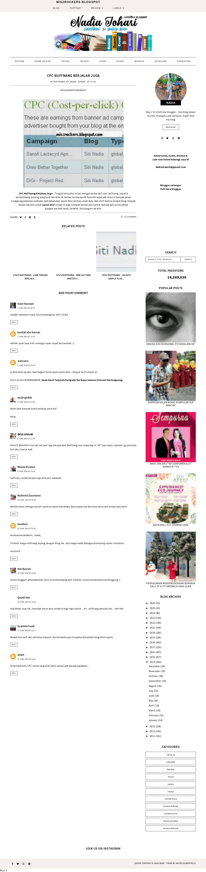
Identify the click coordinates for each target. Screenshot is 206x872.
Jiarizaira (22, 361)
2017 (153, 647)
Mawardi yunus (26, 467)
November (155, 671)
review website (170, 828)
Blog (56, 8)
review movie (170, 813)
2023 (153, 617)
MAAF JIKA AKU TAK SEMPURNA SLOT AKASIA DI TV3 (171, 465)
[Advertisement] (171, 224)
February (154, 715)
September (155, 680)
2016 (153, 652)
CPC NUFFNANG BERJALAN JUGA (73, 75)
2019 (153, 637)
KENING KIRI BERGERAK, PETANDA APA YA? (170, 344)
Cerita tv (171, 754)
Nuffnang (59, 81)
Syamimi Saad (25, 626)
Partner (75, 8)
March (152, 710)
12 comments (128, 216)
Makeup (140, 61)
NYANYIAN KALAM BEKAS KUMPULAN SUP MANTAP (171, 404)
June (152, 695)
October (154, 676)
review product (170, 820)
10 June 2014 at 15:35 (26, 528)
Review (95, 8)
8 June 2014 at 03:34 (26, 365)
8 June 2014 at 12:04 (26, 402)
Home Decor (43, 61)
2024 (153, 613)
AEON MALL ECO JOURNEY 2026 (170, 524)
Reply (13, 322)
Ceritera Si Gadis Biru (153, 863)
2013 (153, 726)
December (155, 666)
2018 (153, 642)
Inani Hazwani (25, 303)
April (152, 705)
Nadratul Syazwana (29, 495)
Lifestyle (170, 762)
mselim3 (22, 524)
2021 (153, 627)
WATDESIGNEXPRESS (186, 863)
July (151, 690)
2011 (153, 736)
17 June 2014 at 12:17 (26, 630)
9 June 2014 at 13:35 (26, 471)
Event (120, 61)
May (151, 700)
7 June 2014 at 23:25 (26, 336)
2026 (153, 603)
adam (20, 654)
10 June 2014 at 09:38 (26, 500)
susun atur (48, 204)
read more (171, 127)
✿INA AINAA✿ (25, 434)
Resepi (85, 61)
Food (103, 61)
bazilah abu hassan (28, 332)
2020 (153, 632)
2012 (153, 731)
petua (171, 784)
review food (171, 798)
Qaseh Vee (23, 597)
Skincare (161, 61)
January (153, 720)
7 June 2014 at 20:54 (26, 308)
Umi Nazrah (24, 569)
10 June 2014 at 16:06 (26, 573)
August (153, 685)
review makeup (170, 806)
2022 (153, 622)
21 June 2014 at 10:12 (26, 659)
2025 (153, 608)
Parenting (184, 61)
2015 (153, 657)
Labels (117, 8)
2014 (153, 662)
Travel (65, 61)
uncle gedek (24, 397)
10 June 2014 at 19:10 (26, 602)
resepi (170, 791)
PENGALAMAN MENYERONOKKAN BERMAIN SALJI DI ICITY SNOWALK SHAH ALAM (170, 585)
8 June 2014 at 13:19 (26, 438)
